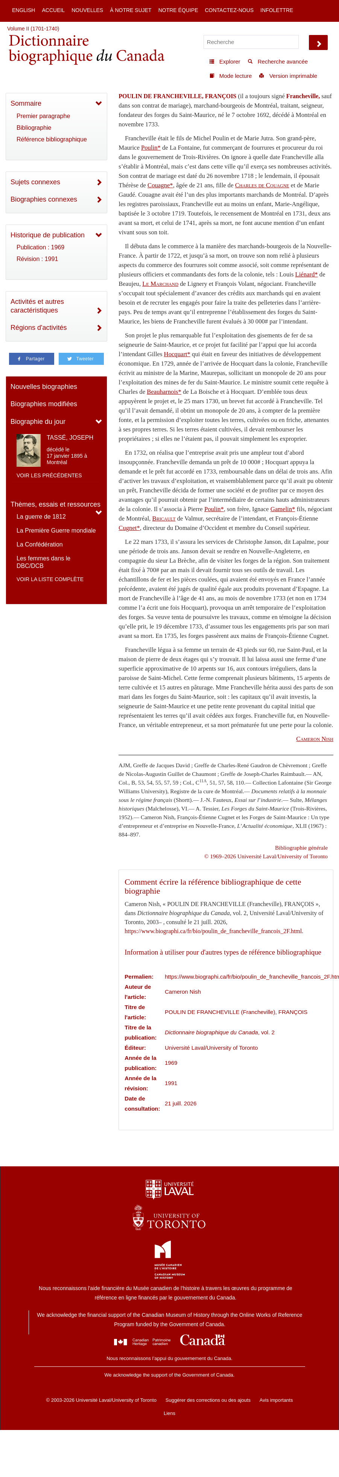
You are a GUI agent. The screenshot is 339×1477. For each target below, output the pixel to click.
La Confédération (40, 544)
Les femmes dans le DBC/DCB (43, 562)
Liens (169, 1413)
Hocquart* (177, 354)
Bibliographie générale (301, 847)
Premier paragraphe (43, 116)
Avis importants (276, 1400)
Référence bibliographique (52, 139)
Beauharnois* (164, 391)
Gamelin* (283, 509)
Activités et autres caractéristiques (37, 306)
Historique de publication (48, 235)
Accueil (53, 10)
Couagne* (160, 185)
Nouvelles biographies (44, 386)
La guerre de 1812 (41, 516)
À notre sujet (130, 10)
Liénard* (306, 274)
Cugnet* (129, 527)
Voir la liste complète (50, 579)
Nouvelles (87, 10)
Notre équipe (178, 10)
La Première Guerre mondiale (56, 530)
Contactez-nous (229, 10)
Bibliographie (34, 127)
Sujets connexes (35, 182)
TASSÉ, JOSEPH (70, 437)
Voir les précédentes (49, 475)
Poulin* (151, 147)
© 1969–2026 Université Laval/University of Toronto (266, 856)
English (23, 10)
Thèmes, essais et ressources (55, 504)
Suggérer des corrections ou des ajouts (208, 1400)
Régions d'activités (39, 327)
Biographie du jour (38, 421)
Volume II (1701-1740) (33, 29)
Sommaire (26, 103)
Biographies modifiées (44, 404)
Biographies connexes (44, 199)
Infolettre (276, 10)
